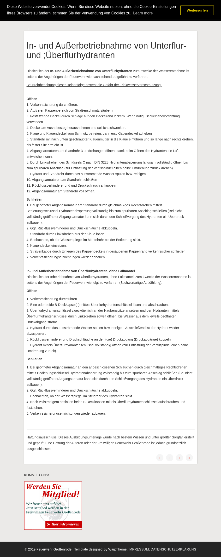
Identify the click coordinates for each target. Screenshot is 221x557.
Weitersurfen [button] (197, 10)
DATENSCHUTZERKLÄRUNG (173, 549)
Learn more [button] (143, 13)
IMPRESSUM (138, 549)
